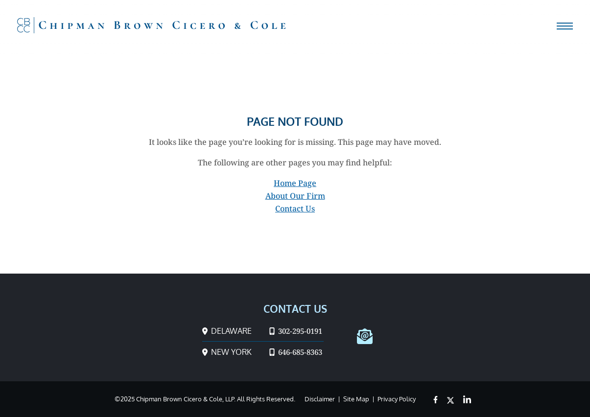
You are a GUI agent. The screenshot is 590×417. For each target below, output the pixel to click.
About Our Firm (295, 195)
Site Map (356, 399)
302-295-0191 (295, 331)
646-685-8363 (295, 352)
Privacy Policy (397, 399)
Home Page (295, 183)
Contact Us (295, 208)
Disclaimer (320, 399)
